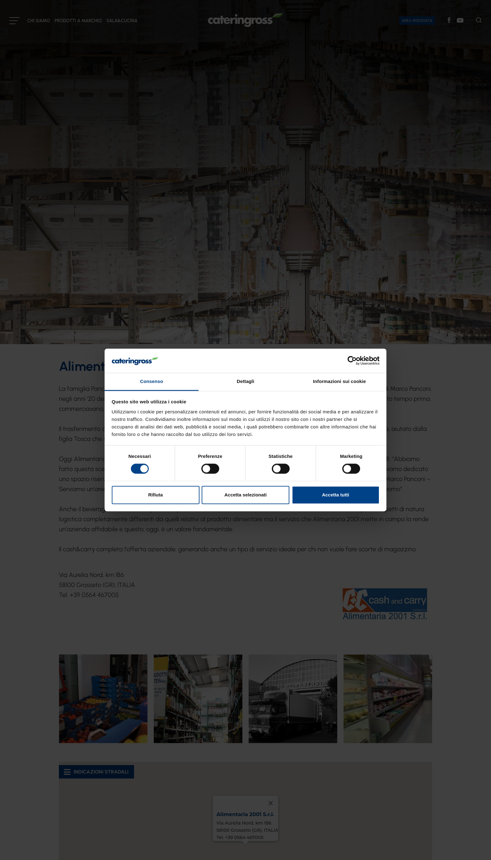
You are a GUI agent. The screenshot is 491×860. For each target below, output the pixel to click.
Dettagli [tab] (245, 381)
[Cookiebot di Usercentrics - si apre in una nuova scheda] (352, 360)
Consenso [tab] (151, 381)
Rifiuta (155, 494)
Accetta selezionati (245, 494)
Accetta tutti (335, 494)
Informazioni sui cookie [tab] (339, 381)
